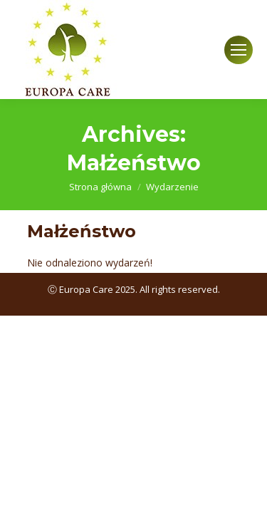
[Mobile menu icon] (238, 50)
